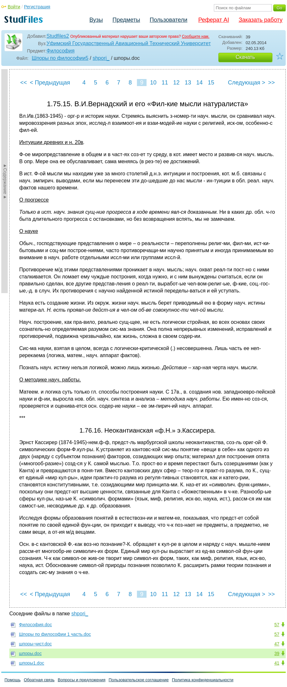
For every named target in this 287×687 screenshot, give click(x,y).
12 (176, 82)
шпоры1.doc (31, 663)
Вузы (96, 20)
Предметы (126, 20)
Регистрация (37, 6)
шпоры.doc (30, 653)
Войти (14, 6)
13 (188, 82)
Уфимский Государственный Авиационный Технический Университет (128, 43)
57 (276, 624)
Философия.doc (35, 624)
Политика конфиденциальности (202, 679)
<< (23, 82)
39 (276, 653)
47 (276, 643)
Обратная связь (39, 679)
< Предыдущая (50, 82)
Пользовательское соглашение (139, 679)
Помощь (12, 679)
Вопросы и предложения (82, 679)
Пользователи (168, 20)
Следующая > (246, 82)
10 (153, 82)
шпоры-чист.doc (35, 643)
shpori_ (101, 58)
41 (276, 663)
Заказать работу (261, 20)
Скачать (245, 57)
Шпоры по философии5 (60, 58)
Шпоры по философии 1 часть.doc (55, 634)
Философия (60, 50)
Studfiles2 (57, 36)
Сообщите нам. (195, 36)
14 (199, 82)
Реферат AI (213, 20)
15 (211, 82)
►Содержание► (5, 181)
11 (165, 82)
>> (271, 82)
